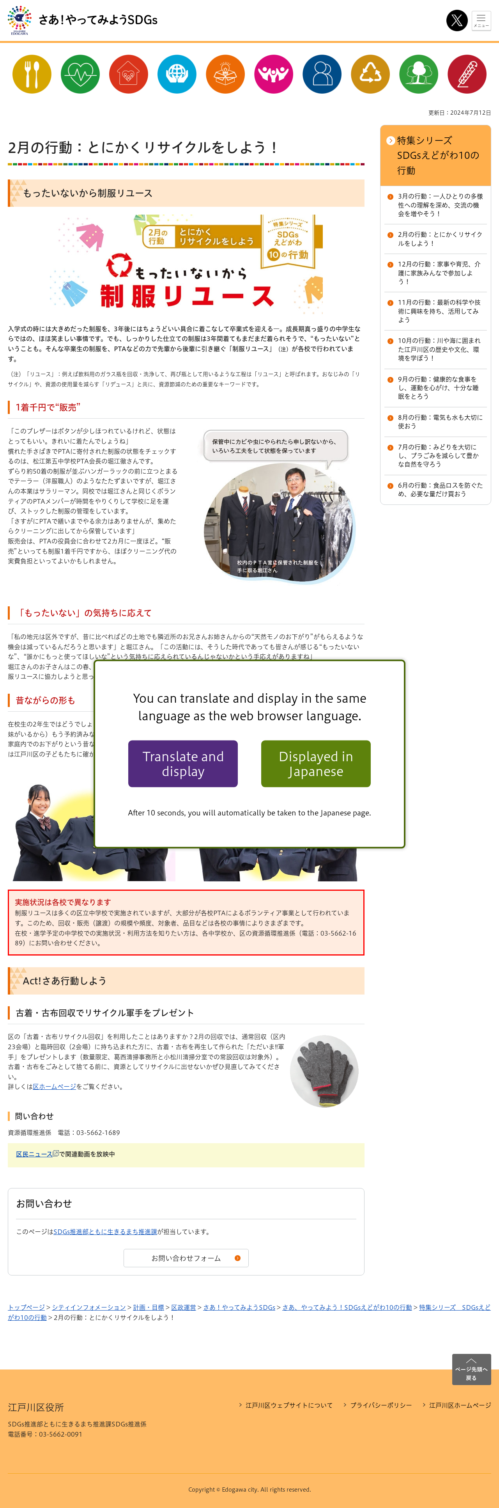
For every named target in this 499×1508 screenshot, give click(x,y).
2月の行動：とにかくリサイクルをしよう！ (440, 238)
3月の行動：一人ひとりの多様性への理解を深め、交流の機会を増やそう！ (440, 205)
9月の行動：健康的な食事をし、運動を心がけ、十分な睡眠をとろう (438, 388)
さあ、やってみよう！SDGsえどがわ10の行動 (347, 1307)
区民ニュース (37, 1154)
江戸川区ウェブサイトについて (289, 1405)
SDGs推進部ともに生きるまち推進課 (105, 1232)
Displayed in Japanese (316, 763)
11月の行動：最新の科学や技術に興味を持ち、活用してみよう (439, 311)
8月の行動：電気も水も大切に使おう (440, 421)
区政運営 (183, 1307)
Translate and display (183, 763)
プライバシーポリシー (381, 1405)
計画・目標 (148, 1307)
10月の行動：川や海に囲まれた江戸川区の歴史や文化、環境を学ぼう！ (439, 349)
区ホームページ (54, 1086)
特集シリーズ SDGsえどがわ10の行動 (438, 155)
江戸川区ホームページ (460, 1405)
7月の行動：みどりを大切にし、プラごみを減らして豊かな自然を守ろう (438, 456)
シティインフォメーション (89, 1307)
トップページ (26, 1307)
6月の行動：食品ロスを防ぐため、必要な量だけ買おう (440, 489)
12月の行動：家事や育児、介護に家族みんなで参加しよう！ (439, 273)
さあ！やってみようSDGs (239, 1307)
